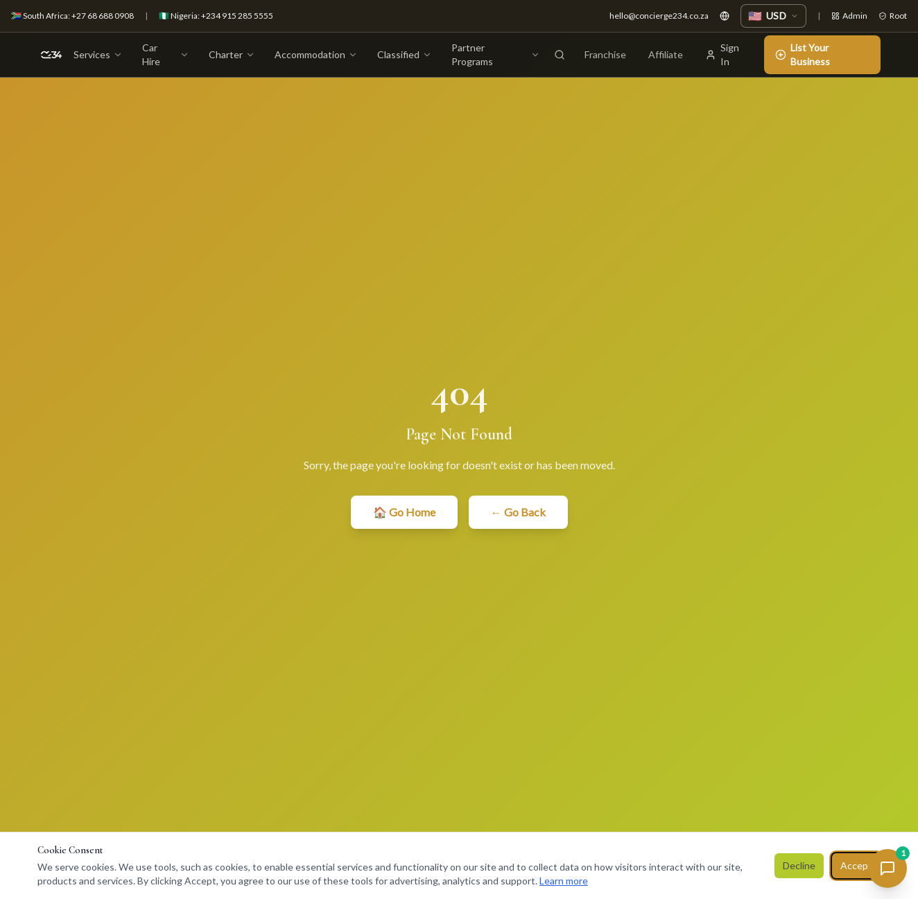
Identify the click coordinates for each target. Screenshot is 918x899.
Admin (849, 15)
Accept (856, 865)
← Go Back (518, 511)
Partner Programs (495, 54)
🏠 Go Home (404, 511)
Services (98, 54)
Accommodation (316, 54)
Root (892, 15)
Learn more (563, 881)
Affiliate (665, 54)
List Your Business (802, 54)
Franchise (605, 54)
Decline (799, 865)
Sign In (722, 54)
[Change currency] (773, 16)
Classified (404, 54)
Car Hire (165, 54)
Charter (232, 54)
